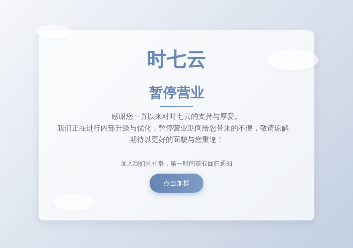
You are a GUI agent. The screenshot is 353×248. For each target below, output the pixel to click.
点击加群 (176, 184)
